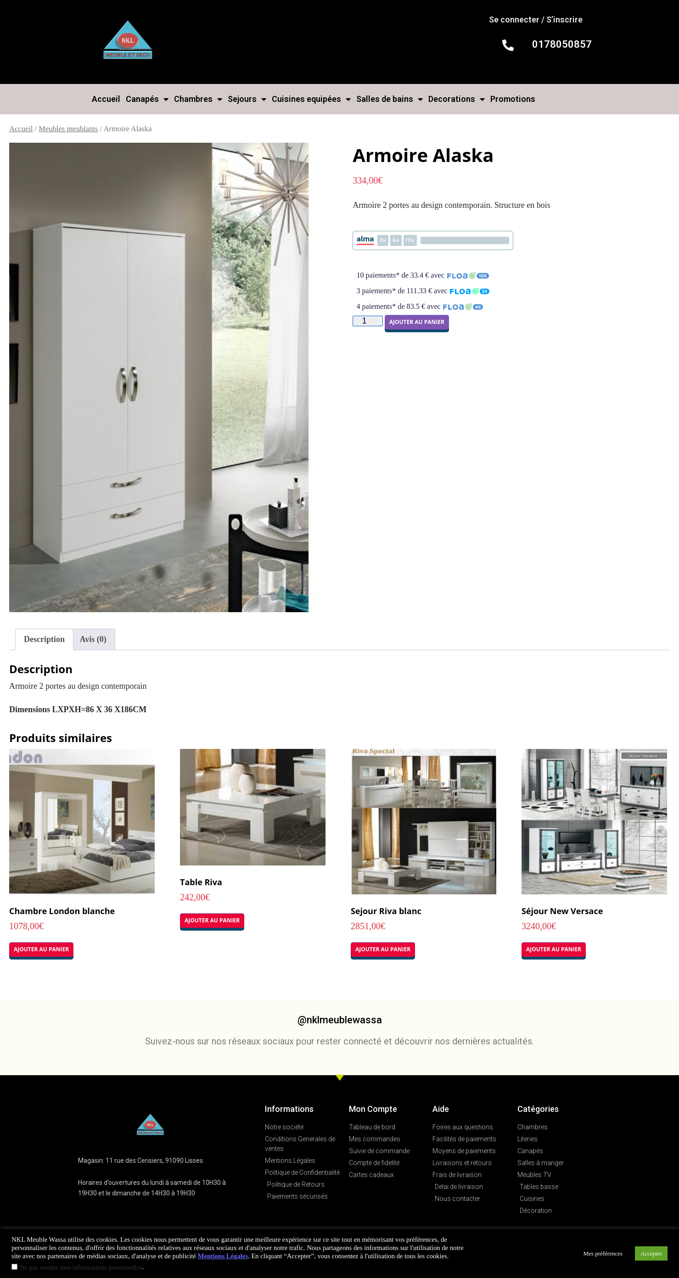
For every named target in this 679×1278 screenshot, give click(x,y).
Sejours (247, 99)
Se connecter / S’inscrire (536, 19)
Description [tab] (44, 639)
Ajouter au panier (416, 322)
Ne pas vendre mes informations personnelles (81, 1267)
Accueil (106, 99)
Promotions (512, 99)
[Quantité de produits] (367, 321)
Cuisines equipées (311, 99)
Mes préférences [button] (603, 1253)
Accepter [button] (651, 1253)
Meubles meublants (68, 128)
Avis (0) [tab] (93, 639)
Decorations (456, 99)
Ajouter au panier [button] (41, 949)
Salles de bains (389, 99)
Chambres (198, 99)
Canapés (147, 99)
